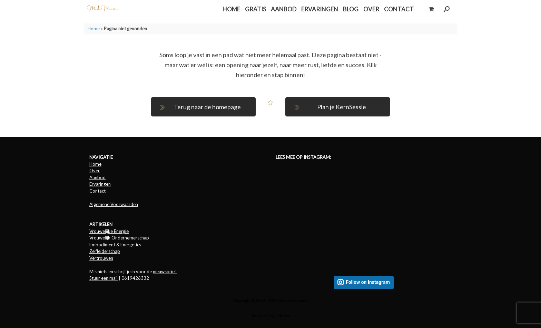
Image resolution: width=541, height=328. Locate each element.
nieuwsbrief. (165, 271)
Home (94, 28)
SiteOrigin (268, 315)
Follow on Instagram (368, 282)
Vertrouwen (101, 258)
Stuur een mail (103, 278)
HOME (231, 9)
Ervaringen (100, 184)
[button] (446, 9)
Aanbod (97, 177)
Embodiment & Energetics (115, 244)
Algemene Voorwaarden (113, 204)
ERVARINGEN (319, 9)
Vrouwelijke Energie (109, 231)
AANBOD (283, 9)
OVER (371, 9)
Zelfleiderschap (104, 251)
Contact (97, 191)
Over (94, 170)
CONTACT (399, 9)
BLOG (350, 9)
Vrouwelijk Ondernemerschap (119, 237)
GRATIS (255, 9)
